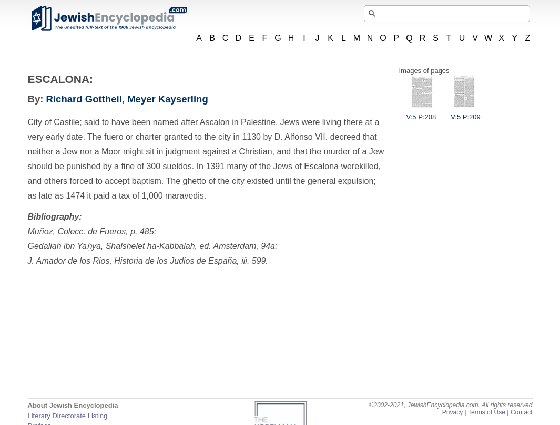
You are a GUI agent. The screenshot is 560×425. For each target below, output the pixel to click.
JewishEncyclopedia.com (108, 18)
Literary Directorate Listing (68, 416)
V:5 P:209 (466, 113)
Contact (522, 412)
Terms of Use (486, 412)
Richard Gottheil (84, 99)
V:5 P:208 (421, 113)
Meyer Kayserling (167, 99)
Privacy (452, 412)
